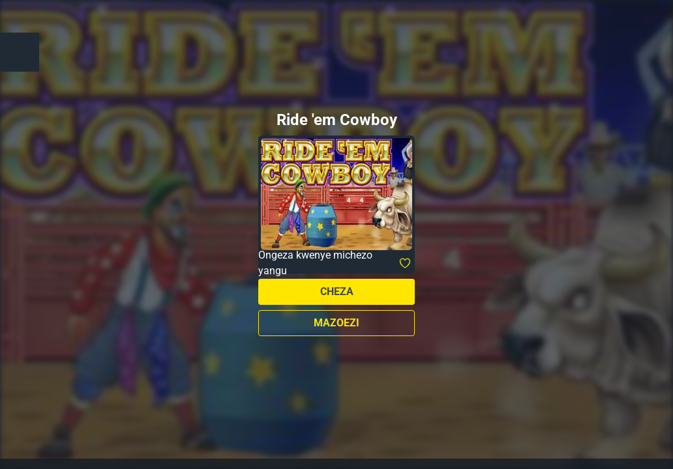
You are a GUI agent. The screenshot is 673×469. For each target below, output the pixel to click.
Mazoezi (336, 323)
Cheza (336, 291)
